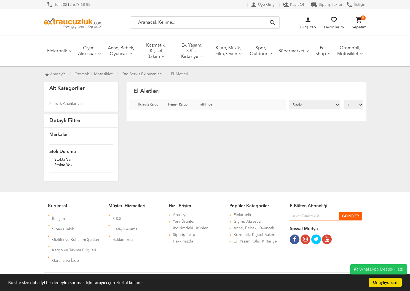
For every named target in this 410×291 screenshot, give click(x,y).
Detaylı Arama (124, 221)
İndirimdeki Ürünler (190, 228)
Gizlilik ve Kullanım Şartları (75, 228)
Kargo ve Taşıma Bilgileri (74, 235)
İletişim (356, 5)
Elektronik (57, 51)
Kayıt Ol (293, 5)
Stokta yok (63, 165)
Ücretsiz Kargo (148, 104)
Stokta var (63, 159)
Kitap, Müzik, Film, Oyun (228, 51)
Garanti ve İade (65, 241)
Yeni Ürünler (184, 221)
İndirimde (205, 104)
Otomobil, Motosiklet (348, 51)
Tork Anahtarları (68, 104)
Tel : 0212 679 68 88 (68, 5)
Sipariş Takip (184, 235)
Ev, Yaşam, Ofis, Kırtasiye (191, 51)
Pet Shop (320, 51)
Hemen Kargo (177, 104)
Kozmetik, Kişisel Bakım (156, 51)
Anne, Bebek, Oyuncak (121, 51)
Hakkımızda (122, 228)
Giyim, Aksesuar (87, 51)
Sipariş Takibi (326, 5)
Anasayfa (55, 74)
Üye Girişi (262, 5)
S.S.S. (117, 215)
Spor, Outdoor (258, 51)
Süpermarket (291, 51)
